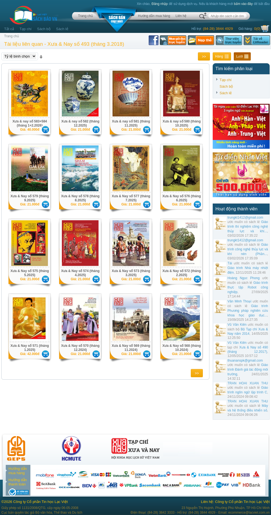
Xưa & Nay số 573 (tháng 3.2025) (131, 273)
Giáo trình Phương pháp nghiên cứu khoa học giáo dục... (247, 310)
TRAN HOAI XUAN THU (247, 383)
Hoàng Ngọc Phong (243, 278)
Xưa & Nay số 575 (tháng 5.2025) (29, 273)
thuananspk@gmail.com (245, 360)
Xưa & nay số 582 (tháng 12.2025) (80, 123)
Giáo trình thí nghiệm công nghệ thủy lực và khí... (247, 226)
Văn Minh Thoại (239, 301)
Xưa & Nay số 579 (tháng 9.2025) (29, 198)
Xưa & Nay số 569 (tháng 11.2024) (131, 348)
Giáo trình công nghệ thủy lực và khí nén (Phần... (247, 249)
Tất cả (9, 29)
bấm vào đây (243, 4)
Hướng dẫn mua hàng (154, 16)
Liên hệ (180, 16)
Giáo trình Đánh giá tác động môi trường (247, 369)
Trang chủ (85, 16)
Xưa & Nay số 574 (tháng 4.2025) (80, 273)
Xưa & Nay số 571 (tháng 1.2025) (29, 348)
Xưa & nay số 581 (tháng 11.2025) (131, 123)
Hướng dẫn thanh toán (17, 482)
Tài (229, 263)
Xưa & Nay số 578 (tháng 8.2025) (80, 198)
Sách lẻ (62, 29)
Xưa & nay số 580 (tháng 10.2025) (182, 123)
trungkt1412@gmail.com (245, 217)
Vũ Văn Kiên (237, 325)
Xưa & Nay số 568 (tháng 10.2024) (181, 348)
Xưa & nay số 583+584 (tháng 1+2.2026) (29, 123)
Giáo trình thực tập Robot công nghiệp (247, 287)
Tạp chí (25, 29)
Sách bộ (44, 29)
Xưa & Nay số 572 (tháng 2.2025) (181, 273)
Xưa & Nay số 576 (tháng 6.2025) (181, 198)
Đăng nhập (160, 4)
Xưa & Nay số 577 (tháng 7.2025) (131, 198)
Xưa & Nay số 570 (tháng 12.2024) (80, 348)
